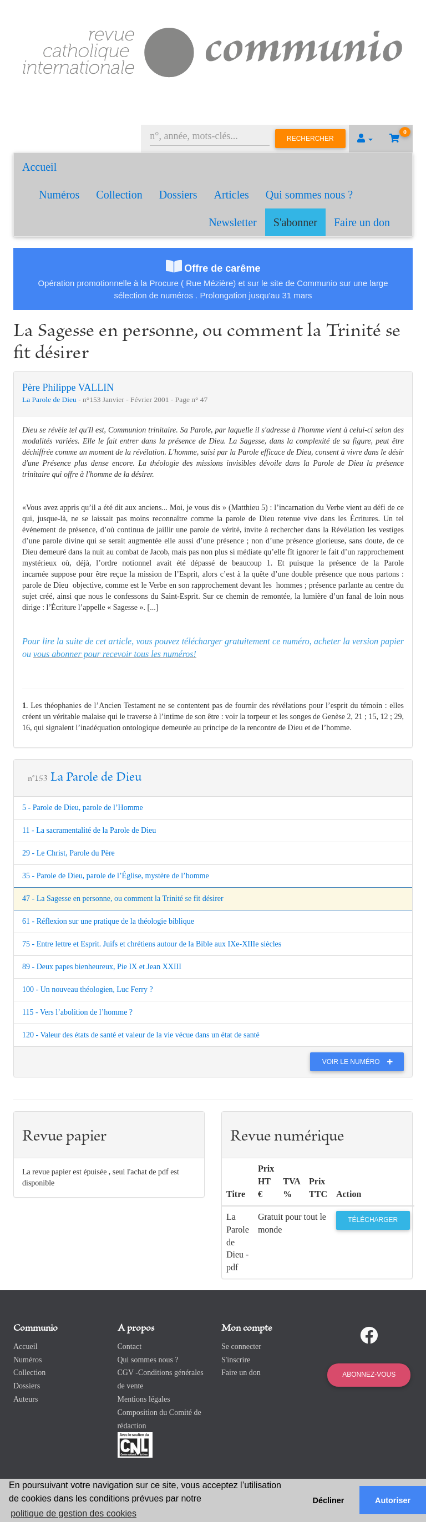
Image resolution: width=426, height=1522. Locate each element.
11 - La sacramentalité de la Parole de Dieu (89, 830)
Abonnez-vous (368, 1374)
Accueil (39, 167)
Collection (119, 195)
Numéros (59, 195)
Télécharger (373, 1220)
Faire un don (362, 222)
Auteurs (25, 1399)
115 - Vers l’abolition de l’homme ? (77, 1012)
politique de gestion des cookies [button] (73, 1513)
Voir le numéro (360, 1062)
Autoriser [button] (392, 1500)
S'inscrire (235, 1360)
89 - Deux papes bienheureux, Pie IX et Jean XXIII (101, 967)
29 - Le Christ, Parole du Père (68, 853)
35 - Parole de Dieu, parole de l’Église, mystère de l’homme (115, 876)
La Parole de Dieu (50, 399)
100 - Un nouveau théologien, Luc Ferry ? (87, 989)
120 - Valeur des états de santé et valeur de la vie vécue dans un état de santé (141, 1035)
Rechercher (310, 138)
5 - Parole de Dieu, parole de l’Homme (82, 807)
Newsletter (233, 222)
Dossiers (178, 195)
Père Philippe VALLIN (68, 387)
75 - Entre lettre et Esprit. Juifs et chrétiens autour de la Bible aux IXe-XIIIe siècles (151, 944)
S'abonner (295, 222)
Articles (231, 195)
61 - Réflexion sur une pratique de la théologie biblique (108, 921)
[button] (365, 138)
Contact (130, 1346)
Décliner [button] (328, 1500)
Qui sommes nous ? (309, 195)
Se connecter (241, 1346)
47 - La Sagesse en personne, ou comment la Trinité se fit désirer (123, 898)
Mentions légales (144, 1399)
